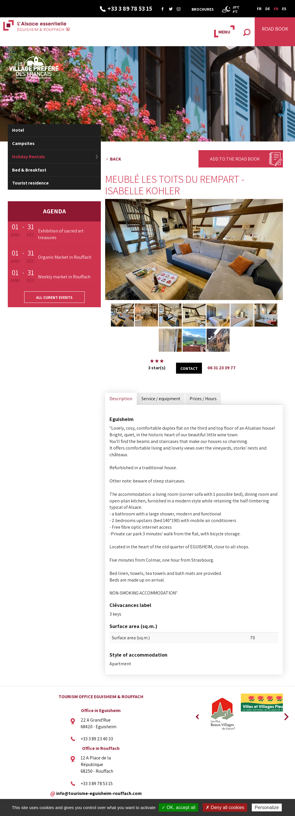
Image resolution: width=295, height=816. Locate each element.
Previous (197, 715)
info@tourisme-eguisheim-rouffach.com (99, 793)
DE (267, 8)
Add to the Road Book (235, 159)
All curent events (54, 297)
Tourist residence (30, 183)
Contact (189, 368)
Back (115, 159)
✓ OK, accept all (178, 807)
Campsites (23, 143)
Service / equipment (160, 399)
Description (120, 399)
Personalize (267, 807)
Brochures (203, 9)
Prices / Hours (203, 399)
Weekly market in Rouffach (64, 277)
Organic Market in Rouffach (64, 257)
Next (284, 715)
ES (284, 8)
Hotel (18, 130)
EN (276, 8)
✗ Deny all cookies (225, 807)
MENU (224, 32)
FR (259, 8)
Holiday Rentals (28, 157)
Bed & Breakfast (29, 170)
